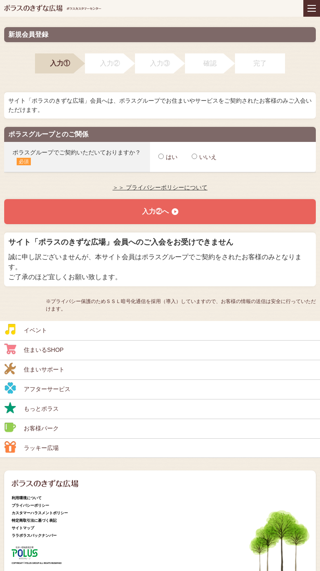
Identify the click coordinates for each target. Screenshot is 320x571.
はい (168, 157)
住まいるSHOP (34, 349)
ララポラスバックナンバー (34, 535)
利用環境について (27, 498)
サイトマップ (23, 528)
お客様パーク (31, 427)
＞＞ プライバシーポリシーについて (160, 187)
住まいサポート (34, 368)
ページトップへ (305, 527)
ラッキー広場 (31, 447)
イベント (25, 329)
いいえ (204, 157)
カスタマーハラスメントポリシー (40, 513)
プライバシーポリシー (30, 505)
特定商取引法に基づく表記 (34, 520)
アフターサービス (37, 388)
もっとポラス (31, 408)
